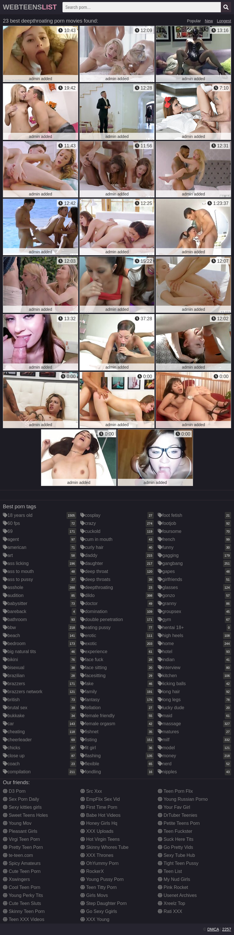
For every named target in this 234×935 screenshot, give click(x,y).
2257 (226, 929)
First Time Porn (98, 807)
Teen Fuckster (175, 831)
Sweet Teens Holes (25, 815)
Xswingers (16, 879)
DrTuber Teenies (177, 815)
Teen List (170, 871)
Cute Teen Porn (21, 871)
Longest (224, 21)
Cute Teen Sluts (22, 903)
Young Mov (17, 823)
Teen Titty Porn (98, 887)
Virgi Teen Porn (21, 839)
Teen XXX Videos (23, 919)
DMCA (213, 929)
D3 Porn (14, 791)
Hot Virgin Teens (100, 839)
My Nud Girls (174, 879)
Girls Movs (94, 895)
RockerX (92, 871)
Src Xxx (91, 791)
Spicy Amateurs (22, 863)
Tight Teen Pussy (178, 863)
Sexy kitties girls (22, 807)
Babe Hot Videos (100, 815)
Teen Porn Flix (175, 791)
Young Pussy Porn (102, 879)
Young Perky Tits (23, 895)
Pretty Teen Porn (23, 847)
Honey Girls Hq (98, 823)
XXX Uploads (97, 831)
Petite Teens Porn (179, 823)
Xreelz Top (171, 903)
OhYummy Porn (99, 863)
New (209, 21)
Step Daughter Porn (103, 903)
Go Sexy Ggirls (98, 911)
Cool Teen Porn (21, 887)
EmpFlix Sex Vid (100, 799)
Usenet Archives (177, 895)
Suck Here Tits (175, 839)
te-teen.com (18, 855)
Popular (194, 21)
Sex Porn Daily (21, 799)
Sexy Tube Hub (176, 855)
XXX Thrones (96, 855)
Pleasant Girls (20, 831)
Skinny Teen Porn (24, 911)
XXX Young (94, 919)
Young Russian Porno (183, 799)
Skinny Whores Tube (104, 847)
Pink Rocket (173, 887)
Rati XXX (170, 911)
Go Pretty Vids (175, 847)
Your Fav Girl (174, 807)
